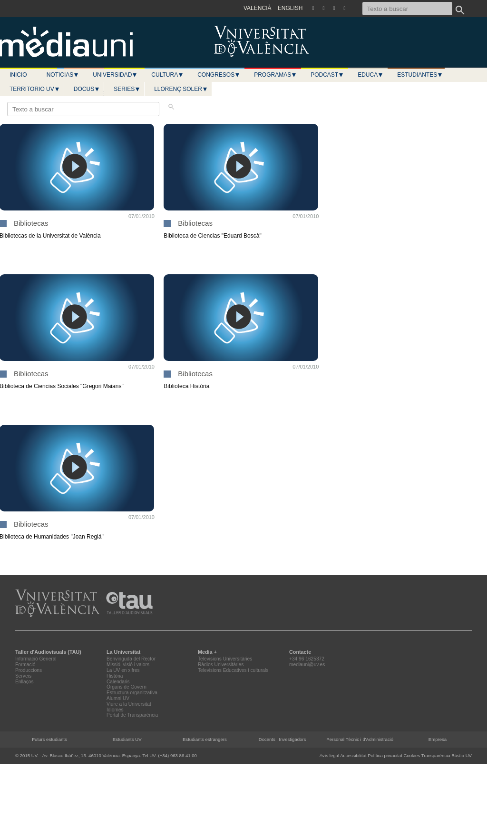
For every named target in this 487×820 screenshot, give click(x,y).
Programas (275, 75)
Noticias (63, 75)
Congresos (218, 75)
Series (127, 89)
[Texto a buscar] (407, 8)
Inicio (18, 74)
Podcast (327, 75)
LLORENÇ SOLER (181, 89)
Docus (87, 89)
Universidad (115, 75)
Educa (370, 75)
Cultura (167, 75)
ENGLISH (290, 8)
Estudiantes (420, 75)
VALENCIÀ (257, 8)
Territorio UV (35, 89)
